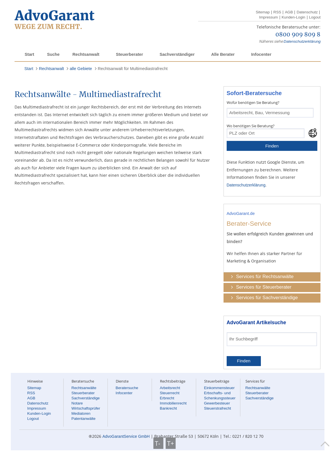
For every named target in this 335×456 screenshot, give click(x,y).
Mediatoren (81, 413)
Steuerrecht (170, 393)
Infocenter (261, 54)
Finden (272, 145)
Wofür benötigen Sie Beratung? (253, 102)
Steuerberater (129, 54)
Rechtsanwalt (85, 54)
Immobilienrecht (173, 403)
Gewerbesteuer (217, 403)
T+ (170, 443)
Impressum (268, 17)
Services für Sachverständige (267, 297)
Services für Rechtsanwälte (265, 276)
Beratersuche (127, 388)
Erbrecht (167, 398)
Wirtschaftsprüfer (86, 408)
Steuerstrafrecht (217, 408)
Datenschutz (307, 12)
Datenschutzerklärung (302, 41)
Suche (53, 54)
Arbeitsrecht (170, 388)
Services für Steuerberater (263, 287)
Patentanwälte (84, 418)
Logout (315, 17)
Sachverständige (86, 398)
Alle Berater (223, 54)
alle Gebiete (81, 68)
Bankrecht (168, 408)
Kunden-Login (293, 17)
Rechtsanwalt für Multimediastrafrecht (133, 68)
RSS (277, 12)
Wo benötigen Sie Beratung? (251, 125)
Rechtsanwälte (84, 388)
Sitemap (263, 12)
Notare (77, 403)
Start (29, 54)
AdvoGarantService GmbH (126, 436)
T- (158, 443)
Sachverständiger (177, 54)
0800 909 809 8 (297, 35)
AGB (289, 12)
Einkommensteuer (219, 388)
